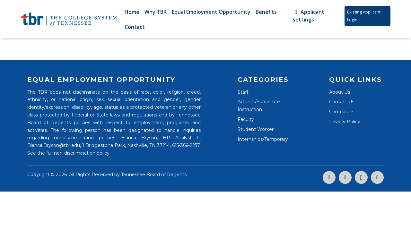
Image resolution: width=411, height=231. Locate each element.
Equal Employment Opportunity (211, 11)
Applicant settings (308, 15)
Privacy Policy (344, 121)
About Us (339, 92)
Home (132, 11)
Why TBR (155, 11)
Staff (243, 92)
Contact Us (341, 102)
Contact (135, 26)
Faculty (246, 119)
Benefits (266, 11)
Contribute (341, 112)
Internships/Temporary (263, 139)
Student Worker (256, 129)
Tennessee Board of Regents (154, 174)
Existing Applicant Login (363, 15)
